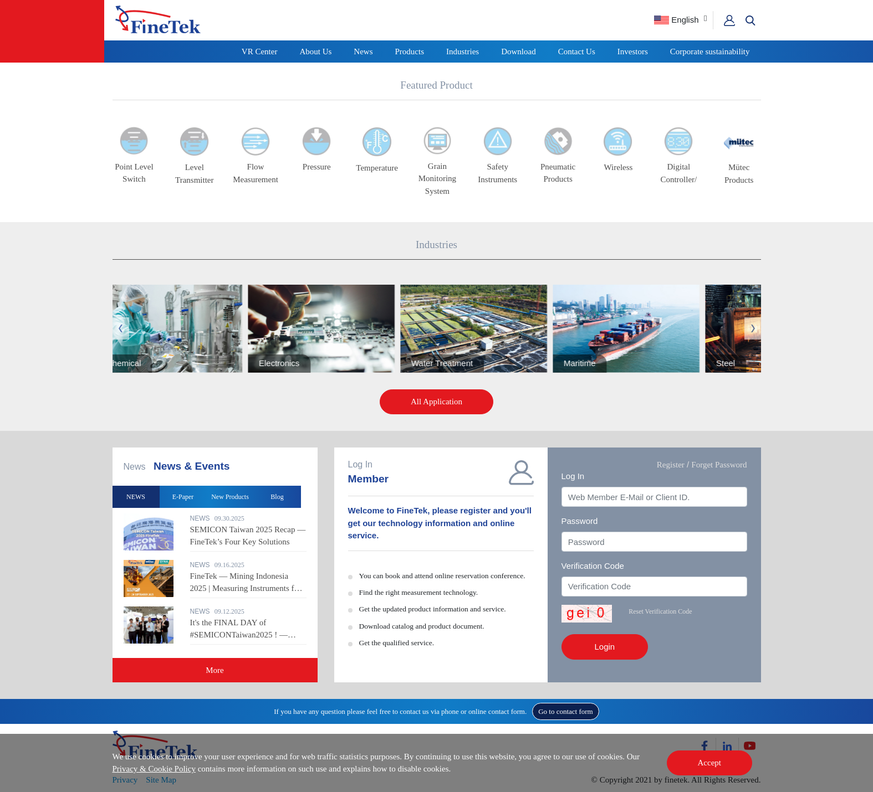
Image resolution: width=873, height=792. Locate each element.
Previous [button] (121, 328)
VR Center (260, 51)
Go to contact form (565, 711)
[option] (482, 329)
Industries (462, 51)
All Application (436, 401)
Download (518, 51)
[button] (750, 20)
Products (410, 51)
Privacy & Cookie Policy (154, 768)
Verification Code (592, 565)
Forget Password (719, 464)
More (215, 670)
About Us (315, 51)
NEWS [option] (135, 497)
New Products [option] (230, 497)
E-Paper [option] (183, 497)
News (363, 51)
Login (605, 646)
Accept (709, 762)
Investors (632, 51)
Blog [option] (276, 497)
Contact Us (576, 51)
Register (671, 464)
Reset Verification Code (660, 611)
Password (579, 521)
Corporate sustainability (710, 51)
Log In (573, 476)
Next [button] (752, 328)
